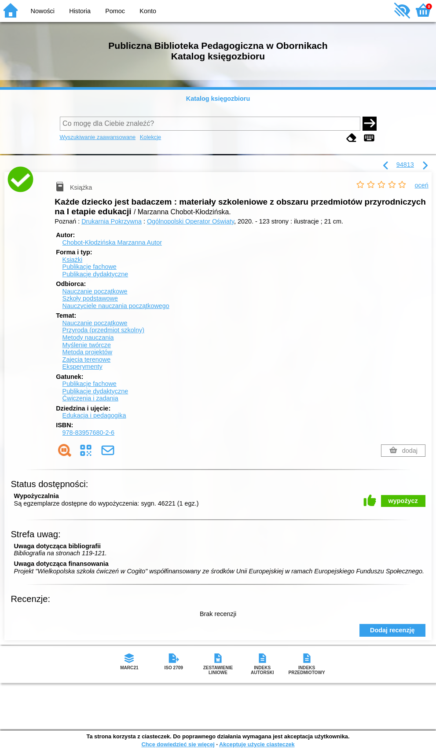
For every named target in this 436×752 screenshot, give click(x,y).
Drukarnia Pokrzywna (111, 221)
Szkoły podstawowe (90, 298)
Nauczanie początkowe (95, 291)
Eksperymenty (82, 366)
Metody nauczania (88, 337)
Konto (147, 11)
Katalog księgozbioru (218, 98)
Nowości (43, 11)
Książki (72, 259)
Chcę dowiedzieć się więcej (177, 744)
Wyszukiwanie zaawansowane (98, 137)
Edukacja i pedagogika (94, 415)
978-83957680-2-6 (88, 432)
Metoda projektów (87, 352)
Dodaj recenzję (392, 630)
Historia (80, 11)
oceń (422, 185)
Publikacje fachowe (89, 266)
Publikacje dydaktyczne (95, 274)
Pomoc (115, 11)
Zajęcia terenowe (86, 359)
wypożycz (403, 500)
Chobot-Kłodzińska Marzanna (112, 242)
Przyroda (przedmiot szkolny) (103, 330)
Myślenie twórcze (86, 344)
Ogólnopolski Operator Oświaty (190, 221)
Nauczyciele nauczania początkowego (115, 305)
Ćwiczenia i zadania (90, 398)
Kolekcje (150, 137)
